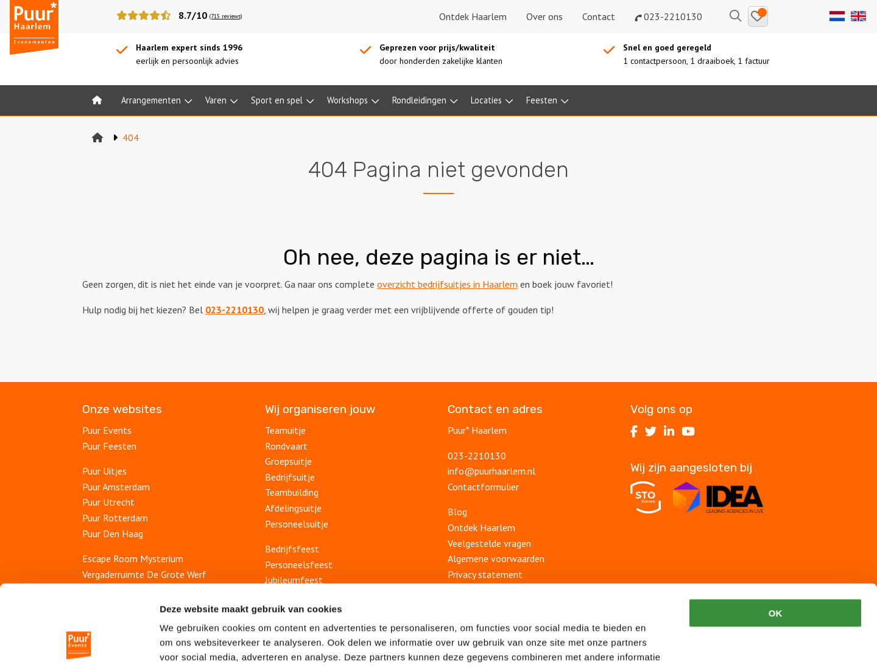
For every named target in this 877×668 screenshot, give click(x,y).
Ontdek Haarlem (473, 16)
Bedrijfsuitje (290, 477)
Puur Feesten (109, 446)
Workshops (347, 100)
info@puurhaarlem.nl (491, 471)
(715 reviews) (226, 16)
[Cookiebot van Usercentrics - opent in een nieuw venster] (79, 644)
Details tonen (658, 644)
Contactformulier (483, 487)
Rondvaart (286, 446)
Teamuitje (285, 430)
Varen (216, 100)
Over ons (544, 16)
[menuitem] (96, 100)
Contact (598, 16)
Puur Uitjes (104, 471)
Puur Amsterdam (116, 487)
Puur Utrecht (108, 502)
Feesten (541, 100)
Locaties (486, 100)
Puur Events (107, 430)
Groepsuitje (288, 461)
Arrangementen (151, 100)
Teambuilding (292, 492)
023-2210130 (668, 16)
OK (776, 536)
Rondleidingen (419, 100)
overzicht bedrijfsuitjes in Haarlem (447, 284)
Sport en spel (277, 100)
